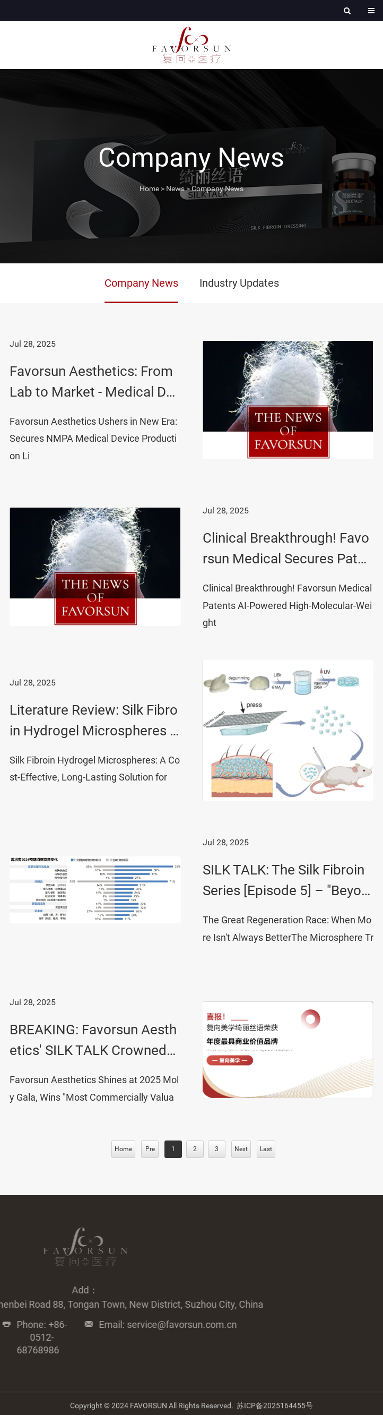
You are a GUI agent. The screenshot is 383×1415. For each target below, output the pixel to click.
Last (266, 1149)
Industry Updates (239, 283)
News (175, 188)
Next (241, 1149)
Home (149, 188)
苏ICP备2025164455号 (275, 1409)
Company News (217, 188)
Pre (150, 1149)
